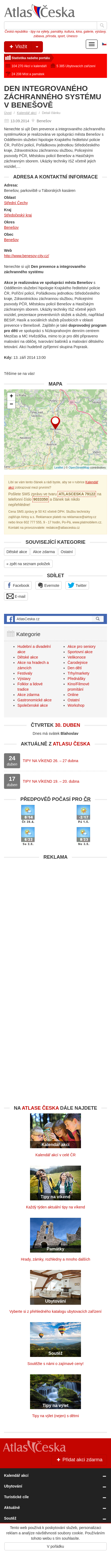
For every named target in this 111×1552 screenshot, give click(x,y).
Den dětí (75, 668)
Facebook (17, 585)
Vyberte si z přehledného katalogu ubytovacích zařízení (55, 1311)
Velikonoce (77, 657)
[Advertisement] (55, 918)
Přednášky (76, 678)
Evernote (48, 585)
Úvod (8, 113)
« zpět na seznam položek (28, 564)
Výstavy (24, 678)
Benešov (11, 227)
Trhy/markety (78, 673)
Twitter (77, 585)
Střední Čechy (16, 203)
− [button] (11, 405)
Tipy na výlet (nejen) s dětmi (55, 1416)
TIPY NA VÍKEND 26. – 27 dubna (50, 761)
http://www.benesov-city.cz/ (26, 256)
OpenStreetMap (79, 467)
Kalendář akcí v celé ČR (55, 1155)
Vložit (26, 46)
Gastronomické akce (34, 700)
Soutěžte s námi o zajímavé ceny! (55, 1363)
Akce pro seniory (81, 646)
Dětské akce (16, 552)
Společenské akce (32, 705)
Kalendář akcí (26, 113)
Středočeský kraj (18, 215)
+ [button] (11, 397)
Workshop (76, 705)
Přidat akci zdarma (79, 1459)
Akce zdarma (44, 552)
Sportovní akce (80, 652)
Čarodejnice (78, 662)
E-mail (15, 596)
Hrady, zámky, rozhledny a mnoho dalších (55, 1259)
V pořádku (55, 1546)
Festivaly (24, 673)
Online (73, 695)
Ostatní (67, 552)
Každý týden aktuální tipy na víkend (55, 1207)
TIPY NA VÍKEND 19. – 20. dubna (51, 781)
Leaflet (58, 467)
